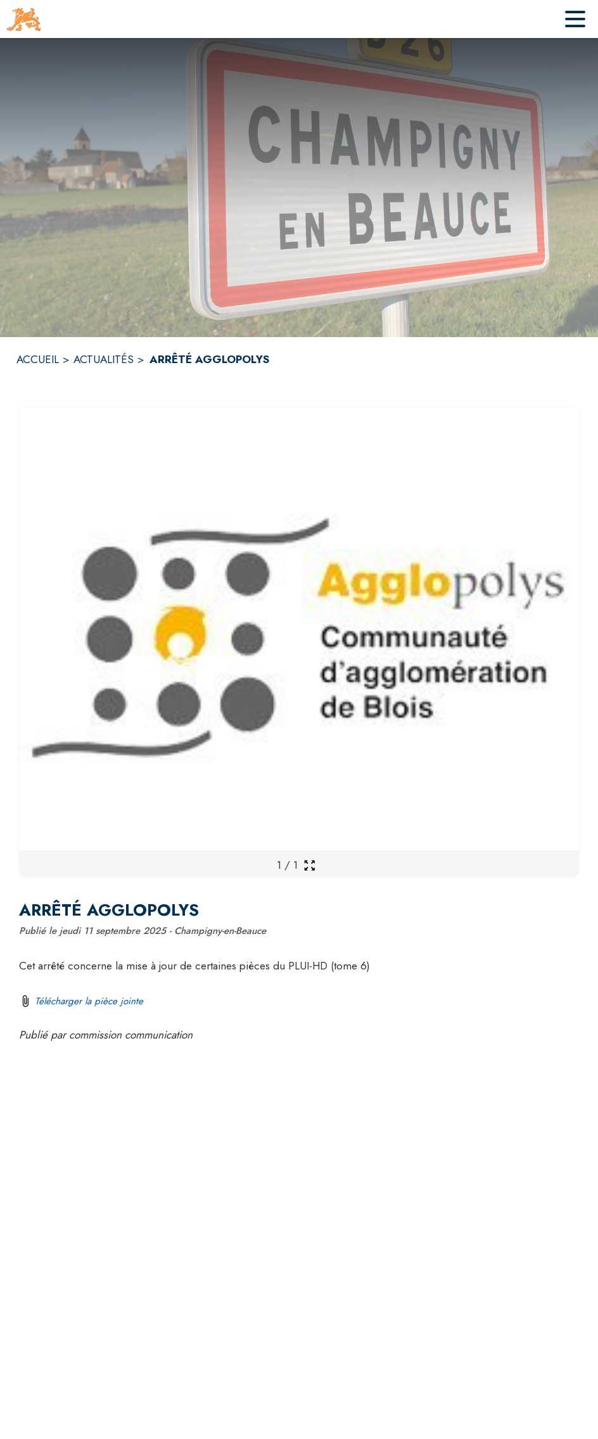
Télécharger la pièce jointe (89, 1001)
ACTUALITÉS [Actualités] (103, 359)
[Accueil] (23, 19)
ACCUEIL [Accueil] (37, 359)
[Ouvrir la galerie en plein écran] (309, 865)
